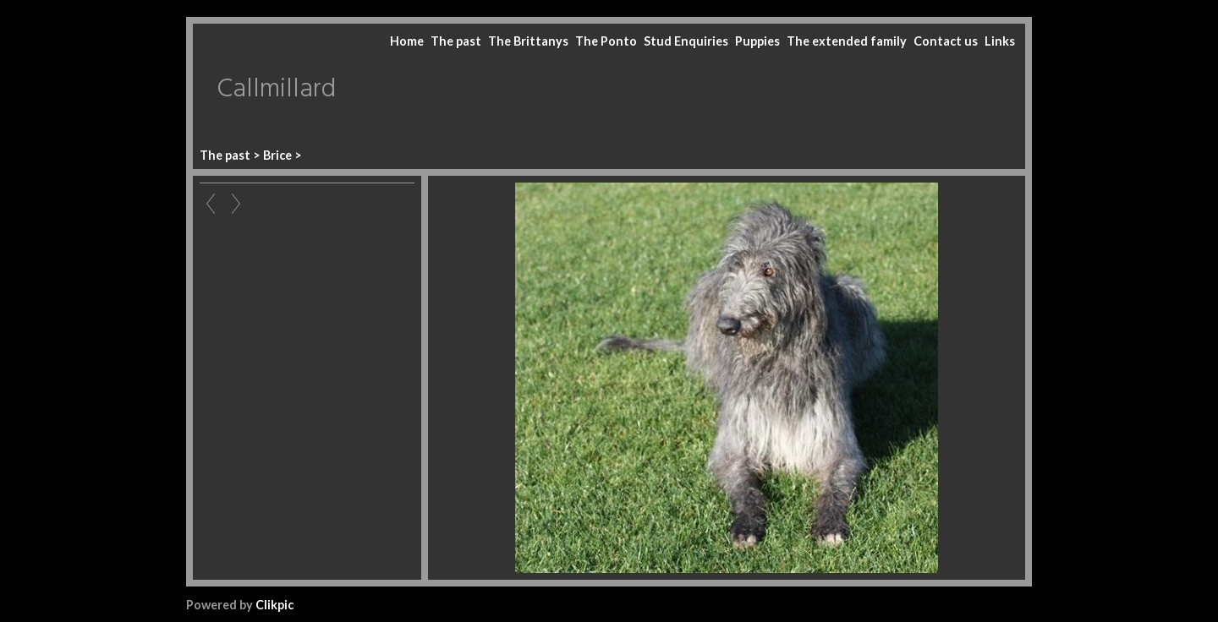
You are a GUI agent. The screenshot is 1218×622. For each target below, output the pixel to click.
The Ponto (606, 41)
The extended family (847, 41)
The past (456, 41)
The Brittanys (528, 41)
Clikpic (274, 604)
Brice (277, 155)
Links (1000, 41)
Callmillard (276, 89)
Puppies (757, 41)
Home (407, 41)
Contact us (946, 41)
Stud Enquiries (686, 41)
